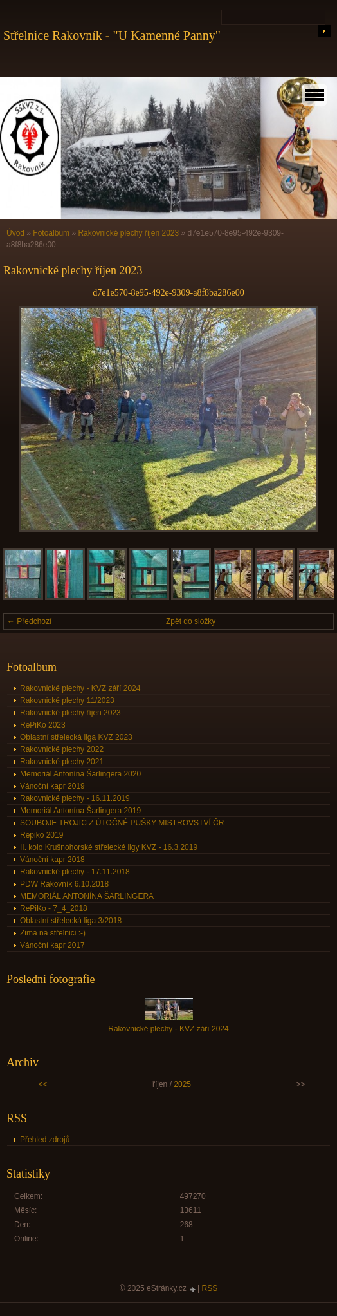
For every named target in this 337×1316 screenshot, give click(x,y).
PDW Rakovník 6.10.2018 (64, 883)
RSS (210, 1288)
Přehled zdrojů (44, 1139)
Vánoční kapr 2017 (52, 945)
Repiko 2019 (41, 835)
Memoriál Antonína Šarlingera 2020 (80, 773)
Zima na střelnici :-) (53, 932)
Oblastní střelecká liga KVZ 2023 (76, 737)
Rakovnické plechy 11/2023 (67, 700)
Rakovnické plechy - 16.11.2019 (75, 798)
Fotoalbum (51, 233)
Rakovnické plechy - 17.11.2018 (75, 871)
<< (43, 1084)
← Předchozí (29, 621)
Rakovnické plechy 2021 (62, 761)
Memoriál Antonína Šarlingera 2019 (80, 810)
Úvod (15, 233)
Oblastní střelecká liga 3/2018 (71, 920)
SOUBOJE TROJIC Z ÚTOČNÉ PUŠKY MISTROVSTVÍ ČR (122, 822)
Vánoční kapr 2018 (52, 859)
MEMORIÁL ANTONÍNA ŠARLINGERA (87, 896)
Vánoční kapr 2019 (52, 786)
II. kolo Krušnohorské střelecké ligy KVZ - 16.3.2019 (108, 847)
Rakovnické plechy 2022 (62, 749)
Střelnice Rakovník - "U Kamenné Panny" (112, 35)
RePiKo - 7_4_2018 (53, 908)
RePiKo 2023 (43, 724)
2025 (182, 1084)
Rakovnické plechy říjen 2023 (128, 233)
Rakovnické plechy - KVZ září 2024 (80, 688)
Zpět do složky (190, 621)
